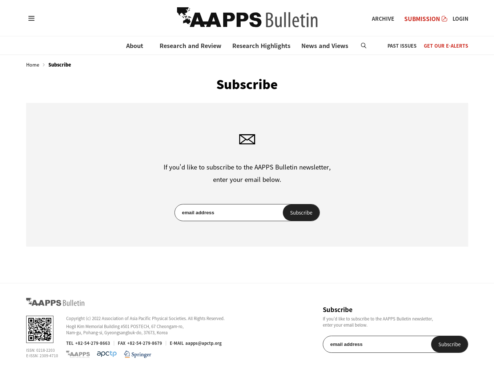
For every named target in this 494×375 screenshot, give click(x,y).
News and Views (324, 45)
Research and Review (190, 45)
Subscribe (301, 212)
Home (32, 64)
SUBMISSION (425, 19)
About (134, 45)
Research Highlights (261, 45)
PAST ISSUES (402, 45)
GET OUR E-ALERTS (446, 45)
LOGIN (460, 18)
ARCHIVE (383, 18)
